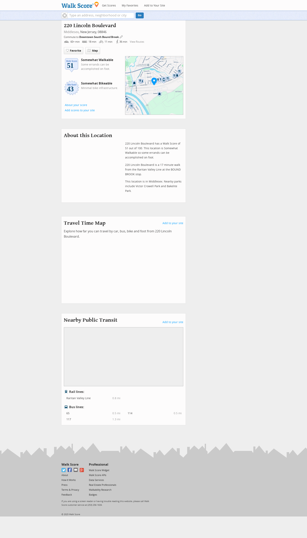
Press (64, 485)
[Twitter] (63, 470)
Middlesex (71, 32)
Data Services (96, 480)
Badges (93, 494)
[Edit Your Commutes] (121, 36)
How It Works (68, 480)
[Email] (76, 470)
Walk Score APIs (97, 475)
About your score (76, 105)
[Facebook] (70, 470)
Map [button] (93, 50)
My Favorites (130, 5)
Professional (98, 464)
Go (140, 15)
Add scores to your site (80, 110)
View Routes (137, 41)
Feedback (66, 494)
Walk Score (70, 464)
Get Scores (109, 5)
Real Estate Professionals (102, 485)
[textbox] (101, 15)
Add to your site (173, 223)
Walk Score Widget (99, 470)
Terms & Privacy (70, 490)
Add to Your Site (154, 5)
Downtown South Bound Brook (99, 37)
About (64, 475)
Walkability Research (100, 490)
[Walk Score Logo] (80, 5)
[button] (64, 15)
